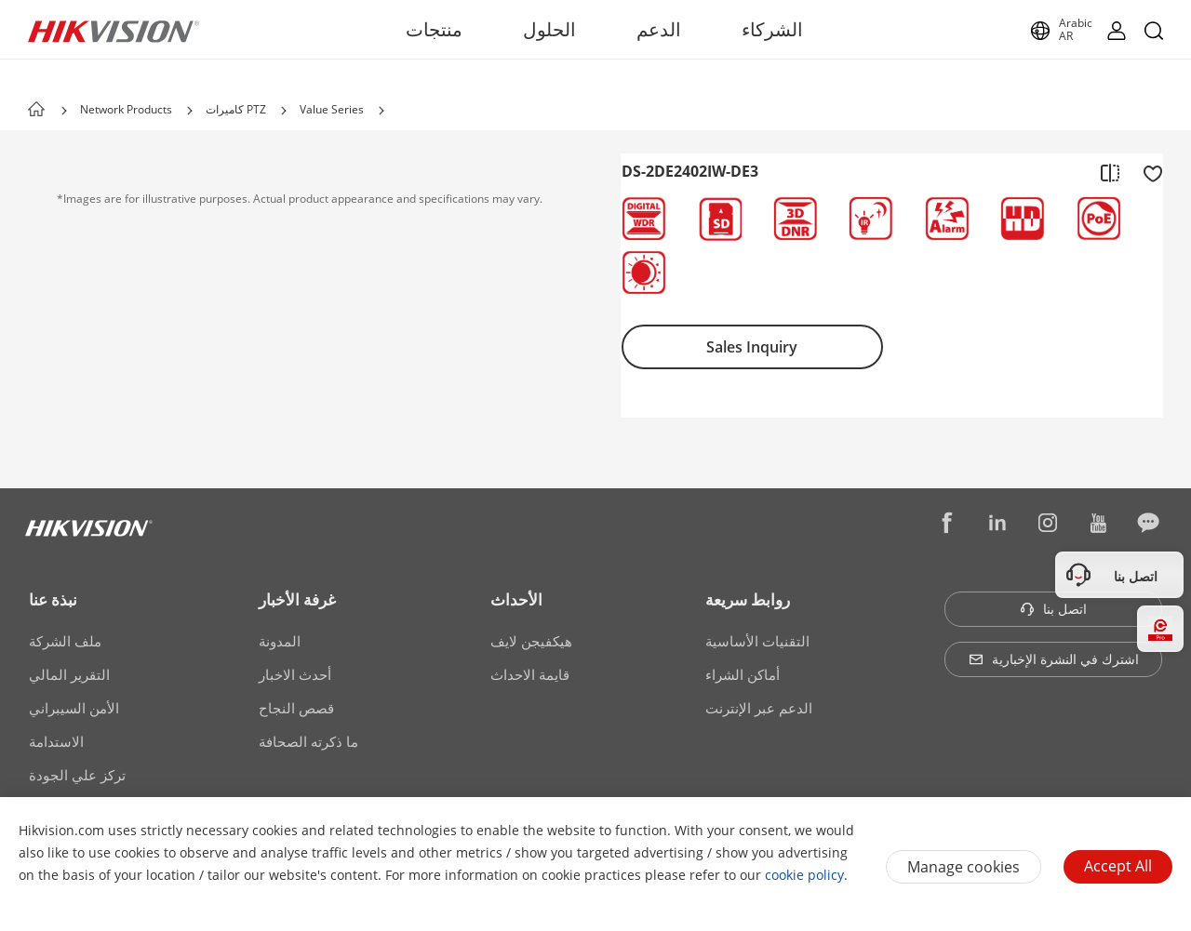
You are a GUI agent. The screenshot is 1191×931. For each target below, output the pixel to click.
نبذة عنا (53, 599)
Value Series (332, 109)
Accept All (1118, 866)
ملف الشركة (65, 641)
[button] (189, 110)
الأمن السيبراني (74, 707)
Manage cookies (963, 867)
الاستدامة (56, 741)
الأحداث (516, 599)
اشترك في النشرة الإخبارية (1054, 659)
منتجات (434, 29)
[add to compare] (1110, 172)
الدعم (658, 29)
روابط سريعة (747, 599)
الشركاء (772, 29)
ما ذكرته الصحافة (308, 741)
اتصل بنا (1053, 609)
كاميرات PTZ (236, 109)
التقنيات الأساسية (757, 641)
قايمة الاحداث (529, 674)
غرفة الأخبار (297, 599)
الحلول (549, 29)
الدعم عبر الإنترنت (758, 707)
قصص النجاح (296, 707)
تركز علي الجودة (77, 774)
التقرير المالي (69, 674)
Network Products (126, 109)
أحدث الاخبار (295, 674)
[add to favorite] (1147, 172)
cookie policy (804, 875)
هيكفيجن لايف (531, 641)
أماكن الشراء (742, 674)
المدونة (280, 641)
